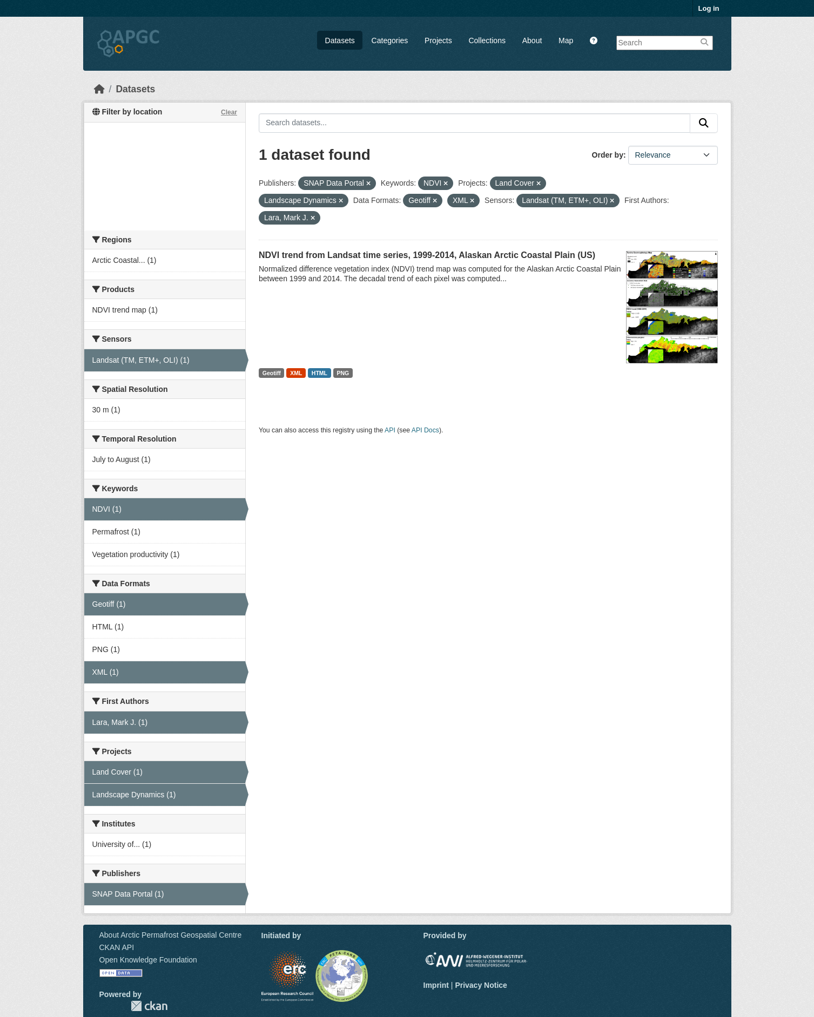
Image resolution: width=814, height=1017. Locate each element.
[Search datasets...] (474, 123)
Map (566, 40)
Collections (486, 40)
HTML (319, 373)
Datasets (340, 40)
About (532, 40)
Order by (607, 155)
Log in (708, 8)
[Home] (99, 89)
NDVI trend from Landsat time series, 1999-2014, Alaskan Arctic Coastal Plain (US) (427, 255)
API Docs (425, 430)
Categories (390, 40)
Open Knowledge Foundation (148, 959)
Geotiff (272, 373)
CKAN (149, 1006)
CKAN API (116, 947)
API (390, 430)
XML (296, 373)
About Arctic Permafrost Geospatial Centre (170, 935)
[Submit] (704, 123)
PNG (343, 373)
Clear (229, 112)
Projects (438, 40)
